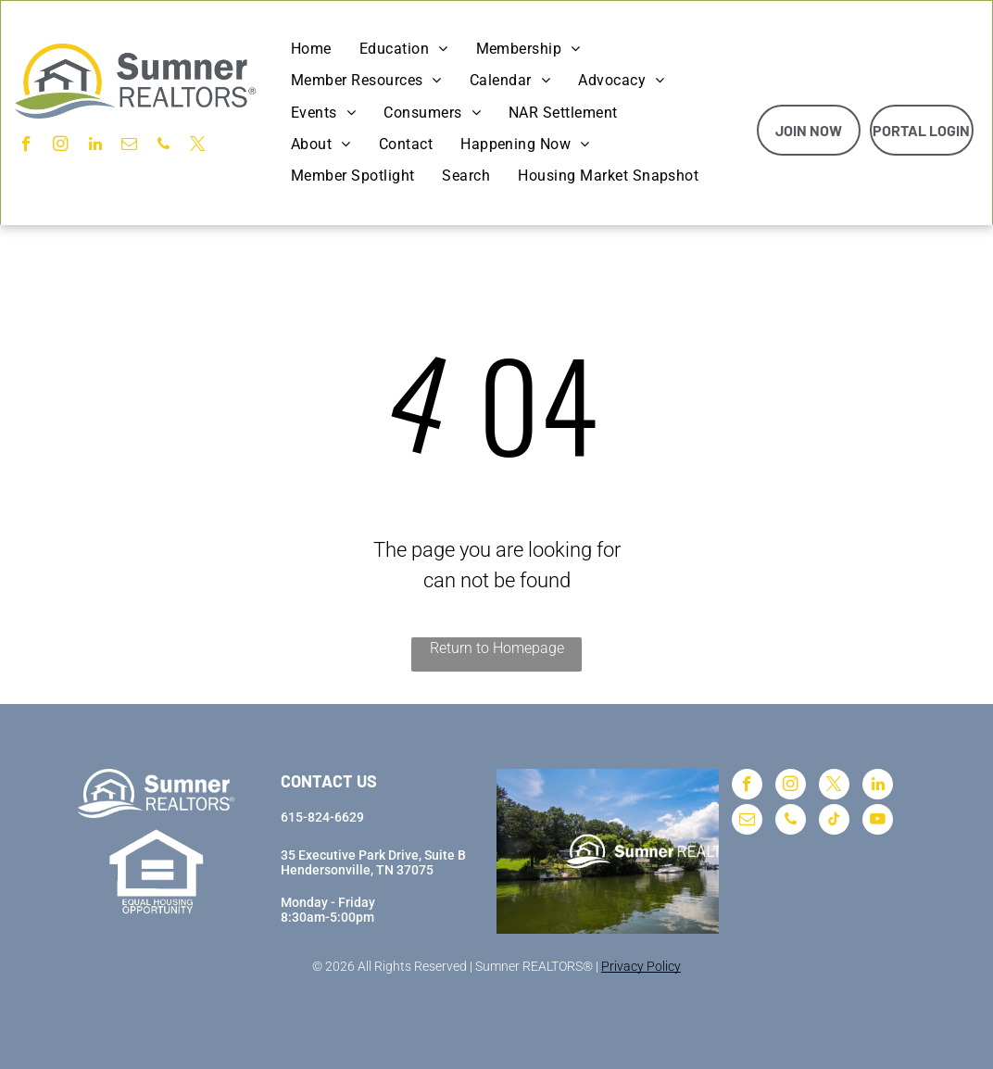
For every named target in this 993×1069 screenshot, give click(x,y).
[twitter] (197, 146)
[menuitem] (311, 49)
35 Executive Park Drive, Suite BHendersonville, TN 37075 (373, 862)
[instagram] (60, 146)
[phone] (163, 146)
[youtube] (877, 821)
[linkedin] (95, 146)
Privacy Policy (641, 966)
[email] (129, 146)
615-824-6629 (322, 817)
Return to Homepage (497, 648)
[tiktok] (834, 821)
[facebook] (26, 146)
